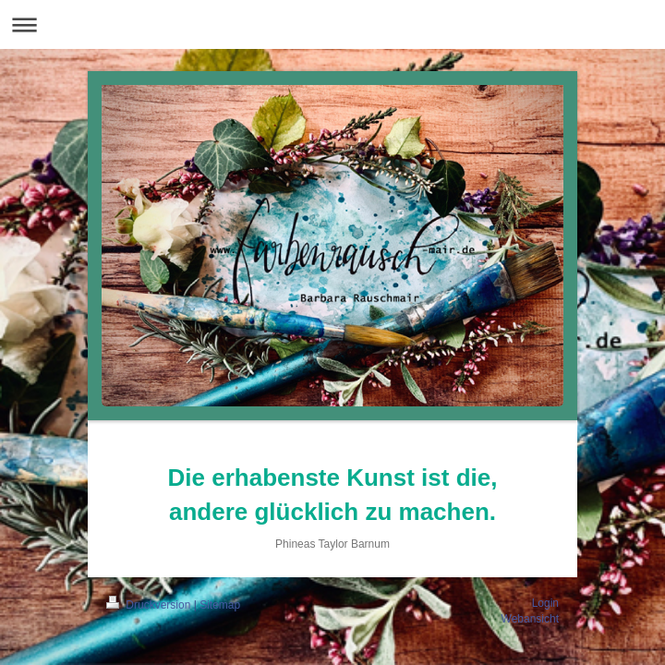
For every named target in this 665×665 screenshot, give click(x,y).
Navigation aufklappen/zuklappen (332, 24)
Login (545, 603)
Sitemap (220, 604)
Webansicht (530, 618)
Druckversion (150, 604)
